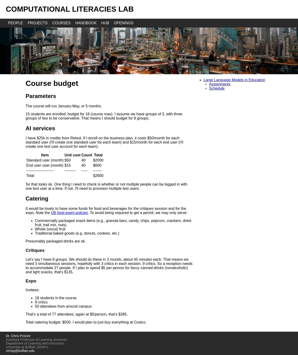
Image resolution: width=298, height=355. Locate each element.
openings (123, 23)
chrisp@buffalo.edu (20, 351)
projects (37, 23)
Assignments (219, 84)
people (15, 23)
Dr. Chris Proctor (18, 336)
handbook (86, 23)
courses (61, 23)
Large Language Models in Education (234, 80)
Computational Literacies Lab (70, 9)
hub (105, 23)
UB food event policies (69, 213)
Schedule (217, 88)
